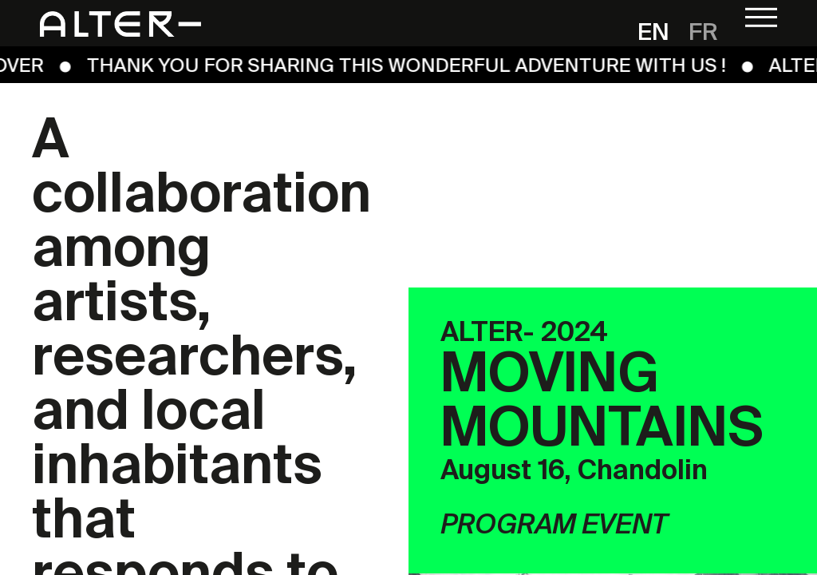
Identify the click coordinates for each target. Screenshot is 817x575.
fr (703, 34)
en (653, 34)
